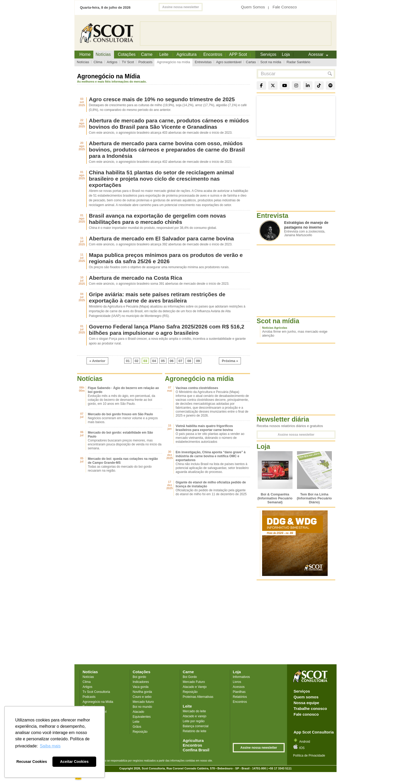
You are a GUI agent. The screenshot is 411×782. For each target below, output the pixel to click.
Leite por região (193, 721)
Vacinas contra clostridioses (197, 388)
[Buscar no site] (291, 74)
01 (127, 361)
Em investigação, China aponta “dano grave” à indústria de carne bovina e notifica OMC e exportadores (211, 456)
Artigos (112, 62)
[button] (328, 74)
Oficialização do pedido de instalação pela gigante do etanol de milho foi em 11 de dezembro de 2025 (211, 492)
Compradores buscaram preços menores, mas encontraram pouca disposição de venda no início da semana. (124, 444)
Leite (136, 722)
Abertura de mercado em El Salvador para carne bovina (161, 238)
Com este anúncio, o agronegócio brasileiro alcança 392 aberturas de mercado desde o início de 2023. (160, 244)
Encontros (212, 54)
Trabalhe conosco (310, 708)
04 (154, 361)
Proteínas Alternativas (198, 697)
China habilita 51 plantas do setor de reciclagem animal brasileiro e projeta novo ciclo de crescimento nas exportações (161, 178)
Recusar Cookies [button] (32, 761)
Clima (98, 62)
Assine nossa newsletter (180, 7)
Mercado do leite (194, 711)
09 (198, 361)
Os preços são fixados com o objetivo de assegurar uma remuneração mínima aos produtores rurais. (159, 267)
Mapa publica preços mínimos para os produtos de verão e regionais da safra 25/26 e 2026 (166, 258)
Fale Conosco (285, 7)
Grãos (137, 727)
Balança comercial (195, 726)
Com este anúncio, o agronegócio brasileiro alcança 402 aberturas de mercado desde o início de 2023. (160, 162)
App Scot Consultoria (314, 732)
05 (163, 361)
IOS (302, 748)
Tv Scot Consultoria (96, 692)
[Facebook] (261, 85)
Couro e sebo (142, 697)
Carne (188, 672)
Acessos (239, 687)
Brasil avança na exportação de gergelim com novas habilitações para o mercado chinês (157, 219)
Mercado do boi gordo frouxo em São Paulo (120, 414)
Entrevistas (203, 62)
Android (304, 741)
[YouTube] (285, 85)
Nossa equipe (306, 702)
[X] (273, 85)
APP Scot (238, 54)
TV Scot (128, 62)
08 (189, 361)
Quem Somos (253, 7)
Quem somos (306, 697)
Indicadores (141, 682)
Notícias (83, 62)
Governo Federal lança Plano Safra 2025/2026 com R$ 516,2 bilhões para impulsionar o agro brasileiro (166, 329)
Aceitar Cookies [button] (74, 761)
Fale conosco (306, 714)
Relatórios (240, 697)
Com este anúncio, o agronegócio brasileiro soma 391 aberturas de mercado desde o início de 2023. (159, 283)
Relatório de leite (194, 731)
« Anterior (97, 361)
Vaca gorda (141, 687)
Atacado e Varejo (195, 687)
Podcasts (145, 62)
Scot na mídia (270, 62)
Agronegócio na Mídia (98, 702)
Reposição (140, 732)
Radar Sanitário (298, 62)
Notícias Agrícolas (274, 327)
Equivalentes (142, 717)
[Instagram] (296, 85)
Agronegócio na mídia (173, 62)
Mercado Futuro (194, 682)
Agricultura (186, 54)
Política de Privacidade (309, 755)
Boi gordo (139, 677)
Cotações (141, 672)
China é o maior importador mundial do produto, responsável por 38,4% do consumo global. (153, 228)
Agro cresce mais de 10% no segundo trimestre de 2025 (162, 99)
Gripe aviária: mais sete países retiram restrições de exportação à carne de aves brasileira (157, 297)
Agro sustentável (228, 62)
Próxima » (230, 361)
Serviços (302, 691)
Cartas (251, 62)
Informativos (241, 677)
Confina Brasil (196, 750)
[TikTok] (319, 85)
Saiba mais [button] (50, 746)
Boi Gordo (190, 677)
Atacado (138, 712)
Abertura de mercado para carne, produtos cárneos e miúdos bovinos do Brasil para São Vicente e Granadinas (169, 123)
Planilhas (239, 692)
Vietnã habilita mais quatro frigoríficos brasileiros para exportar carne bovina (204, 428)
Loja (237, 672)
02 (136, 361)
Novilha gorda (142, 692)
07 (180, 361)
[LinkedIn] (307, 85)
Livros (237, 682)
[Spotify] (330, 85)
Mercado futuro (143, 702)
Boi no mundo (142, 707)
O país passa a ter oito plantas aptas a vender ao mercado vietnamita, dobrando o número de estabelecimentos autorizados (210, 438)
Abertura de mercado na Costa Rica (135, 278)
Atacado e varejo (194, 716)
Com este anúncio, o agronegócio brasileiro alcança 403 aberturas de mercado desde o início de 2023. (160, 132)
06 (172, 361)
